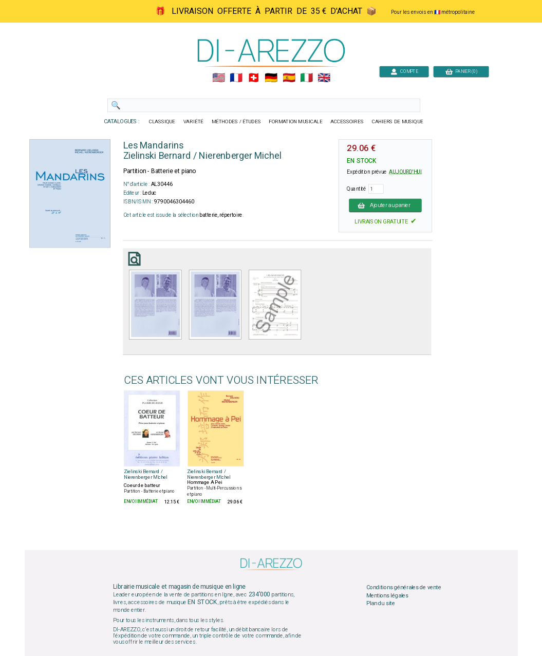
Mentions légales (387, 595)
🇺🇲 (218, 78)
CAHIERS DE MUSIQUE (397, 121)
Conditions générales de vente (403, 587)
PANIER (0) (461, 71)
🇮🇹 (306, 78)
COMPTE (404, 71)
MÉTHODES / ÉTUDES (235, 121)
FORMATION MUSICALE (295, 121)
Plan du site (380, 603)
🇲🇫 (236, 78)
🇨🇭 (253, 78)
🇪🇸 (288, 78)
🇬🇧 (323, 78)
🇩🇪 (271, 78)
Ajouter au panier (385, 205)
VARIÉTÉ (193, 121)
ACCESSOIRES (347, 121)
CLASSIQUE (161, 121)
